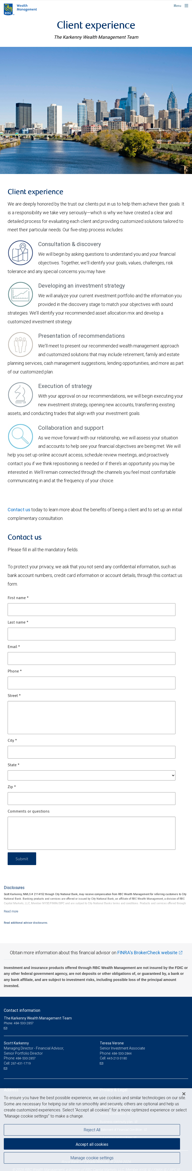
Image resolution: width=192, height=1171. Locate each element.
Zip (12, 787)
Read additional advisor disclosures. (26, 922)
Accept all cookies (92, 1144)
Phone (15, 671)
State (14, 765)
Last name (18, 623)
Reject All (92, 1129)
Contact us (19, 510)
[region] (96, 1129)
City (12, 741)
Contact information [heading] (22, 1010)
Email (14, 647)
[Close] (183, 1093)
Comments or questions (29, 812)
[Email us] (6, 1028)
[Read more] (11, 911)
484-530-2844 (122, 1053)
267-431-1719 (21, 1063)
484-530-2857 (26, 1058)
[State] (91, 775)
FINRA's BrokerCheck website (147, 952)
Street (14, 696)
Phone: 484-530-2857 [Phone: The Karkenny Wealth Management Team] (19, 1023)
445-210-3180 (117, 1058)
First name (18, 598)
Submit (22, 858)
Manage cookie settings (92, 1157)
